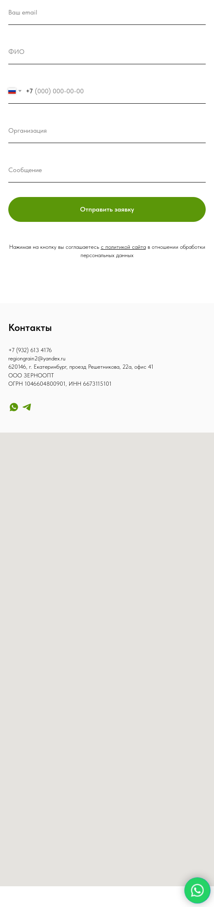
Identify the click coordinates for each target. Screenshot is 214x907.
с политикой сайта (123, 246)
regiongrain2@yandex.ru (37, 358)
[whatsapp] (14, 407)
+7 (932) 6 (20, 350)
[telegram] (27, 407)
